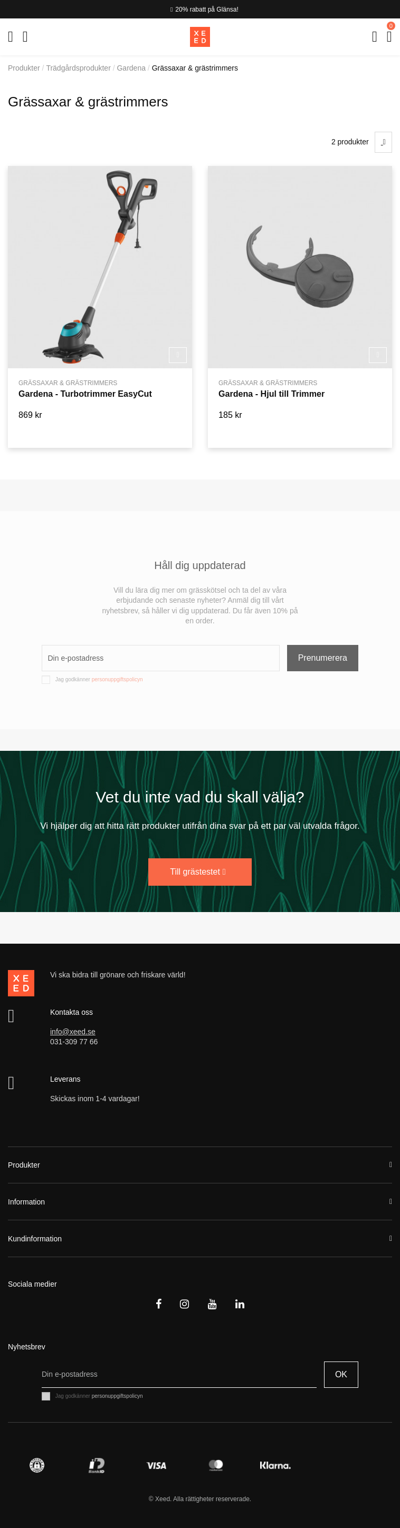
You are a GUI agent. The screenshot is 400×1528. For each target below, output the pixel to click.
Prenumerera (322, 657)
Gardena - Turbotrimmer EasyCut (85, 393)
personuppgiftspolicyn (117, 679)
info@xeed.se (73, 1031)
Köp (178, 354)
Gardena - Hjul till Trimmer (271, 393)
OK (341, 1374)
